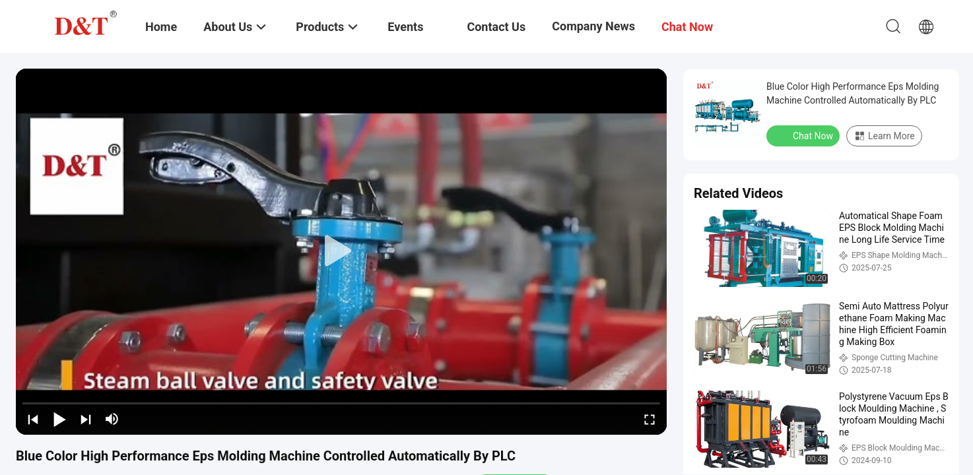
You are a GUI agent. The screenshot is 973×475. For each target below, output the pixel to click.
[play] (341, 251)
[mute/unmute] (112, 419)
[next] (86, 419)
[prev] (33, 419)
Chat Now (804, 135)
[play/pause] (59, 419)
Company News (593, 26)
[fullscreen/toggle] (649, 419)
